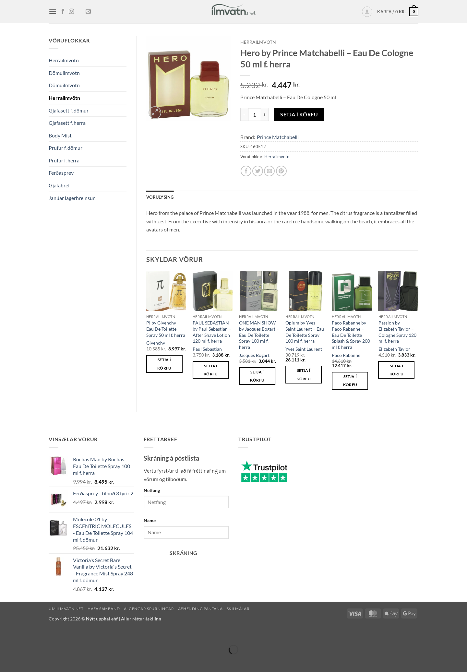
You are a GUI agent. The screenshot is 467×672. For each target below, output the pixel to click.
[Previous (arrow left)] (6, 660)
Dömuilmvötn (64, 73)
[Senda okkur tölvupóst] (88, 12)
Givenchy (155, 343)
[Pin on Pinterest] (281, 171)
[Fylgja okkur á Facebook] (63, 12)
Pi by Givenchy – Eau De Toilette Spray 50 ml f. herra (165, 328)
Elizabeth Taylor (394, 349)
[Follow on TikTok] (79, 12)
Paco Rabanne (346, 355)
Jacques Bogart (254, 355)
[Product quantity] (254, 114)
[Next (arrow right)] (25, 660)
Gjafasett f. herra (67, 123)
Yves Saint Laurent (303, 349)
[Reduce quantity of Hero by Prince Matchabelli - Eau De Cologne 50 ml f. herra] (244, 114)
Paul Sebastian (207, 349)
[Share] (43, 633)
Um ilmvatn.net (66, 608)
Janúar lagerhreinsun (72, 198)
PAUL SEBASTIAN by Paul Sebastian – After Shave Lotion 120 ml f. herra (212, 332)
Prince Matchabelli (278, 137)
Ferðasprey (61, 173)
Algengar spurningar (149, 608)
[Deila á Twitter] (257, 171)
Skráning (184, 553)
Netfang (152, 490)
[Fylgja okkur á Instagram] (71, 12)
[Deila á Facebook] (246, 171)
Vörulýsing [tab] (160, 197)
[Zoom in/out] (6, 633)
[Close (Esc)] (62, 633)
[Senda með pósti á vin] (269, 171)
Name (150, 520)
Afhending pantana (200, 608)
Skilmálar (238, 608)
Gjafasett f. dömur (69, 110)
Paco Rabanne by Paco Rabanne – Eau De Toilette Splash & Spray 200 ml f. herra (351, 335)
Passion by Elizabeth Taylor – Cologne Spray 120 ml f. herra (397, 332)
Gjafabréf (59, 185)
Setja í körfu (299, 114)
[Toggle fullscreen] (25, 633)
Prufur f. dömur (65, 148)
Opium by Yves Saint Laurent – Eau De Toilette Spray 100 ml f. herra (304, 332)
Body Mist (60, 135)
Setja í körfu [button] (164, 364)
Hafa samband (104, 608)
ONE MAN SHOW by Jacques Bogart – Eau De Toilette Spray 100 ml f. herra (259, 335)
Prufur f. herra (64, 160)
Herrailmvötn (64, 60)
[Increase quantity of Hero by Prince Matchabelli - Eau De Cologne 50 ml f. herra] (265, 114)
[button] (52, 11)
